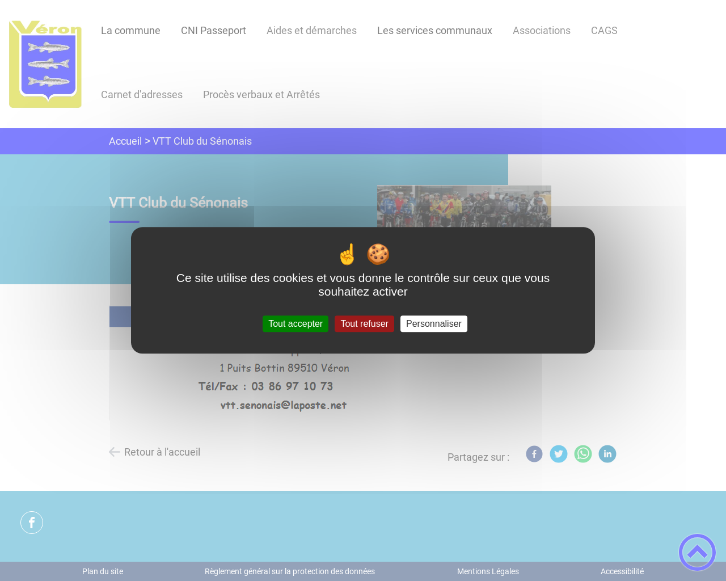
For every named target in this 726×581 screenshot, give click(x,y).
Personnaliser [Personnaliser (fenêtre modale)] (434, 324)
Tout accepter (295, 324)
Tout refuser (364, 324)
